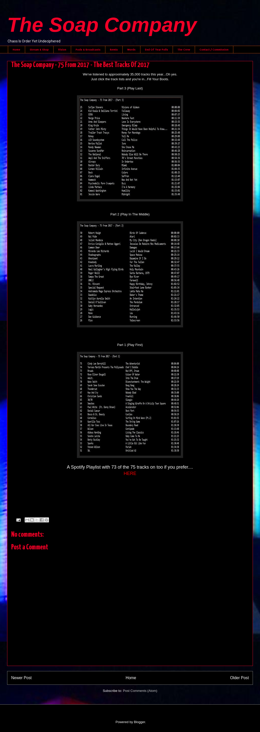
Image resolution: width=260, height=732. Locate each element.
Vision (62, 49)
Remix (114, 49)
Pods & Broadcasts (88, 49)
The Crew (183, 49)
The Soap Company (102, 24)
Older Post (239, 678)
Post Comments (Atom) (140, 691)
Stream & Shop (39, 49)
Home (16, 49)
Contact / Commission (214, 49)
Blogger (139, 722)
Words (131, 49)
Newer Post (21, 678)
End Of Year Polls (156, 49)
